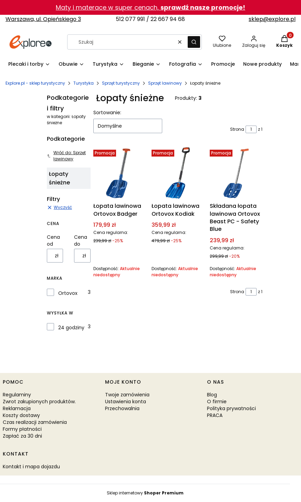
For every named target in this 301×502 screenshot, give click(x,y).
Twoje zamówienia (127, 394)
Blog (212, 394)
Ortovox (67, 293)
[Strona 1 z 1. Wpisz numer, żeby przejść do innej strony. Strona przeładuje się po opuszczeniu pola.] (251, 129)
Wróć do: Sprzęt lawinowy (66, 156)
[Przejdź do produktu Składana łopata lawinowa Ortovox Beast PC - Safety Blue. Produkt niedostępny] (236, 173)
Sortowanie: (107, 112)
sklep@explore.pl (272, 19)
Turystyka (83, 83)
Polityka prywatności (231, 408)
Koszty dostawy (21, 415)
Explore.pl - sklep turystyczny (35, 83)
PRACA (214, 415)
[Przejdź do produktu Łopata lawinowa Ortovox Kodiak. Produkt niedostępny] (178, 173)
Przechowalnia (122, 408)
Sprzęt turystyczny (121, 83)
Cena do (80, 240)
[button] (194, 42)
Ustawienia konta (125, 401)
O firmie (217, 401)
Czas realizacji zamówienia (35, 422)
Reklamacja (17, 408)
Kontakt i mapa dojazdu (31, 466)
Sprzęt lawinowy (165, 83)
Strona (237, 129)
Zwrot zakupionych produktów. (39, 401)
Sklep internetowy (145, 493)
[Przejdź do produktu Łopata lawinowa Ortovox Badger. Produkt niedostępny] (119, 173)
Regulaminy (17, 394)
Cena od (53, 240)
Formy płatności (22, 429)
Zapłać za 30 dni (22, 435)
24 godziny (71, 327)
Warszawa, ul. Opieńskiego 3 (43, 19)
